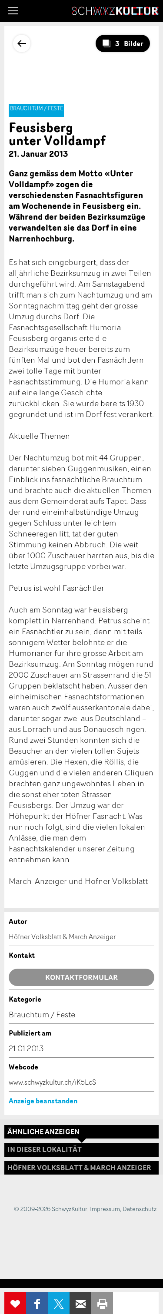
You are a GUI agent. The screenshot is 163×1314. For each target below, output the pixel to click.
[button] (13, 11)
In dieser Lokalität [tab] (44, 1149)
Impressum (105, 1209)
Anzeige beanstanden (43, 1101)
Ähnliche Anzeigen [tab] (43, 1131)
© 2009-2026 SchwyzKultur (50, 1209)
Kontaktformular (81, 977)
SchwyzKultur (115, 11)
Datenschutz (139, 1209)
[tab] (81, 1168)
